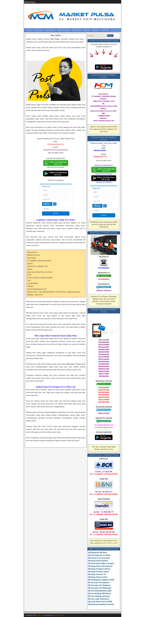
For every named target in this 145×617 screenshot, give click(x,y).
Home (29, 30)
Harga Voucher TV (98, 574)
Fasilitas (95, 30)
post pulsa (76, 116)
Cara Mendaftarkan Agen (101, 591)
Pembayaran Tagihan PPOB (102, 580)
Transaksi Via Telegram (100, 585)
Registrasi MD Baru (98, 553)
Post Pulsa (56, 35)
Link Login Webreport (99, 599)
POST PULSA (47, 426)
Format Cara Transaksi (100, 558)
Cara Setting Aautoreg (99, 596)
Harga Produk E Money (100, 569)
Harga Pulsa (77, 30)
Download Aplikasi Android (102, 604)
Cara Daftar (39, 30)
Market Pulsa (29, 2)
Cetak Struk (105, 30)
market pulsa (71, 341)
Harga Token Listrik (98, 577)
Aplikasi (86, 30)
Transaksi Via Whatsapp (100, 588)
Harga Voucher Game (99, 572)
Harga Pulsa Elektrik (99, 561)
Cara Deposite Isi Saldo (100, 555)
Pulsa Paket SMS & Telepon (102, 563)
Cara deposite (50, 30)
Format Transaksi (64, 30)
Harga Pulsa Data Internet (101, 566)
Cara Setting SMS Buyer (100, 593)
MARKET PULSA (58, 615)
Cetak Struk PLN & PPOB (101, 602)
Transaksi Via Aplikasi (99, 583)
